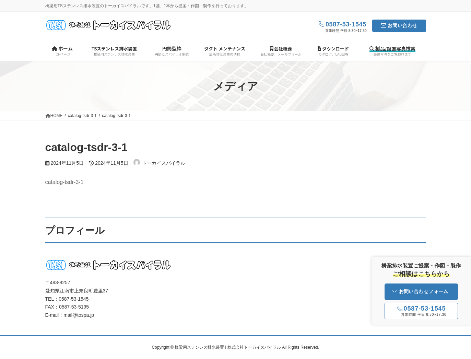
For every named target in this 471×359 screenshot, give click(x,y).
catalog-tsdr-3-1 (64, 182)
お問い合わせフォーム (420, 291)
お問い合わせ (402, 25)
